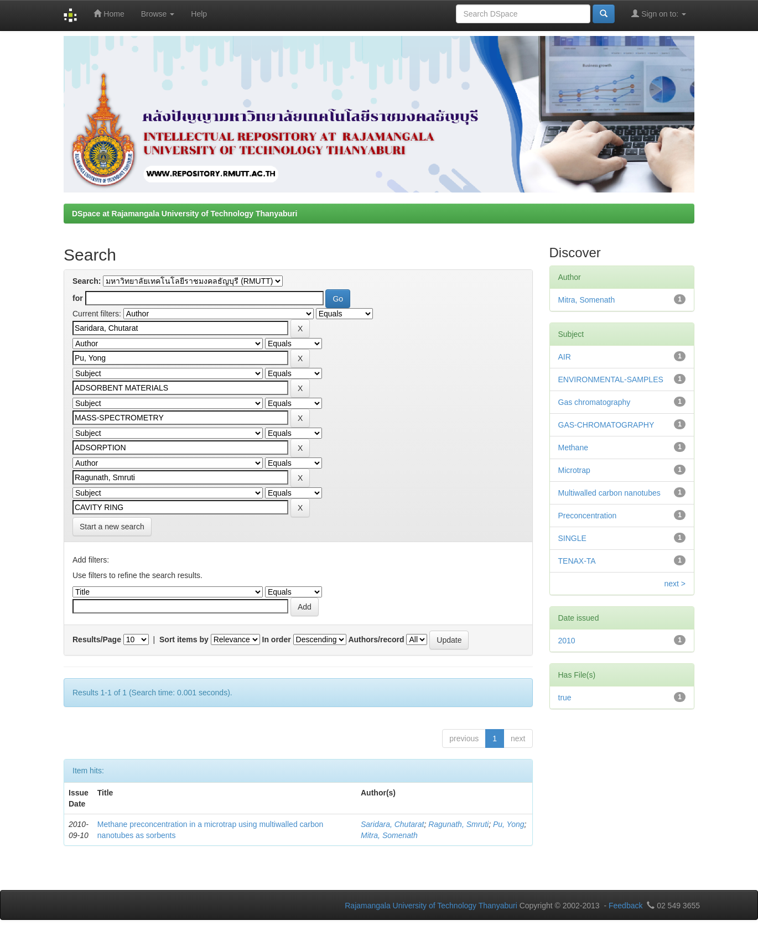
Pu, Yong (509, 824)
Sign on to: (658, 13)
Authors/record (376, 639)
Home (109, 13)
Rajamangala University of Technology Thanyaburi (431, 905)
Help (199, 13)
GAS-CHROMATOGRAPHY (606, 424)
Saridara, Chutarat (392, 824)
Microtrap (574, 470)
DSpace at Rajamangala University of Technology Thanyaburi (184, 213)
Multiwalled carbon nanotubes (609, 492)
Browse (158, 13)
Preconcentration (587, 515)
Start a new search (112, 526)
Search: (86, 281)
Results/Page (96, 639)
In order (276, 639)
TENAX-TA (577, 560)
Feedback (625, 905)
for (77, 298)
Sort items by (184, 639)
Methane (573, 447)
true (565, 697)
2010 (566, 640)
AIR (564, 356)
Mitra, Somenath (389, 835)
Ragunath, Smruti (458, 824)
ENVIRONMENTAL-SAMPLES (610, 379)
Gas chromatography (594, 402)
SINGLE (572, 538)
